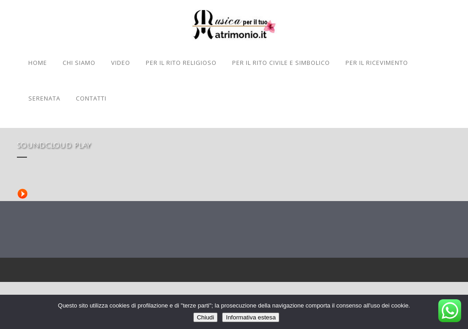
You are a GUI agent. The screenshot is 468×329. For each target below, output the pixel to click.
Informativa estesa (251, 317)
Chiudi (205, 317)
